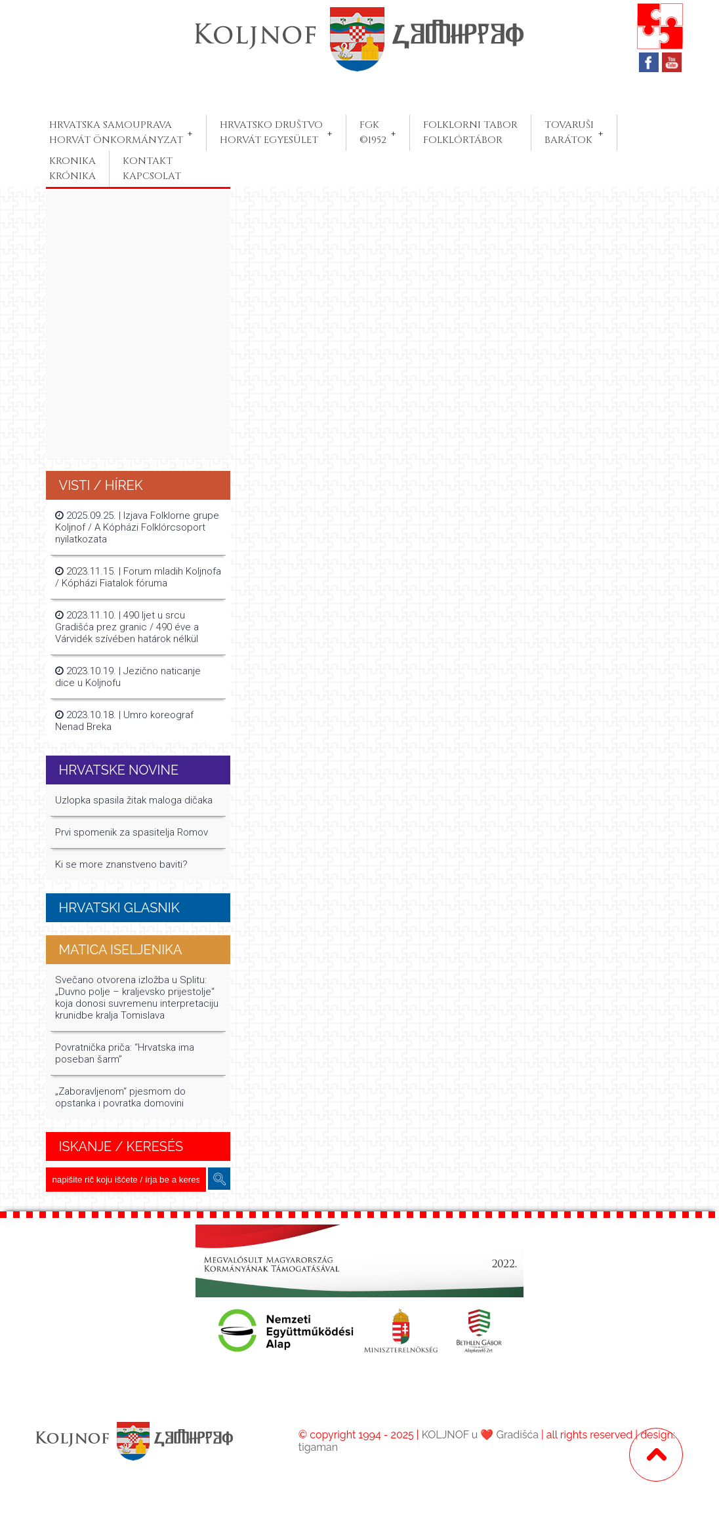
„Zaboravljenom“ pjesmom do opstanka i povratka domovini (120, 1097)
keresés (219, 1178)
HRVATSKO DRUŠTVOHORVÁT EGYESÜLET (271, 132)
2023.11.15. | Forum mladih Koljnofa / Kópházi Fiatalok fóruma (138, 577)
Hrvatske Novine (119, 770)
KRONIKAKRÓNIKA (72, 168)
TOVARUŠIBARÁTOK (569, 132)
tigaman (318, 1447)
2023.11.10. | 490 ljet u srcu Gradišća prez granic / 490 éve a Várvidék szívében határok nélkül (127, 627)
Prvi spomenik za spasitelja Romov (131, 832)
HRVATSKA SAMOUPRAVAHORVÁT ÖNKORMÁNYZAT (116, 132)
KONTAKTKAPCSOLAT (152, 168)
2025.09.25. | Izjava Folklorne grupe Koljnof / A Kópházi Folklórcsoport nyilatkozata (137, 527)
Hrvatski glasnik (119, 908)
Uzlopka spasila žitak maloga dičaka (134, 800)
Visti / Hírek (101, 485)
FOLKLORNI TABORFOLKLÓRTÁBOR (470, 132)
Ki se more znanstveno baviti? (121, 864)
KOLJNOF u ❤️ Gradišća (480, 1434)
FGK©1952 (373, 132)
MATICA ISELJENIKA (120, 950)
